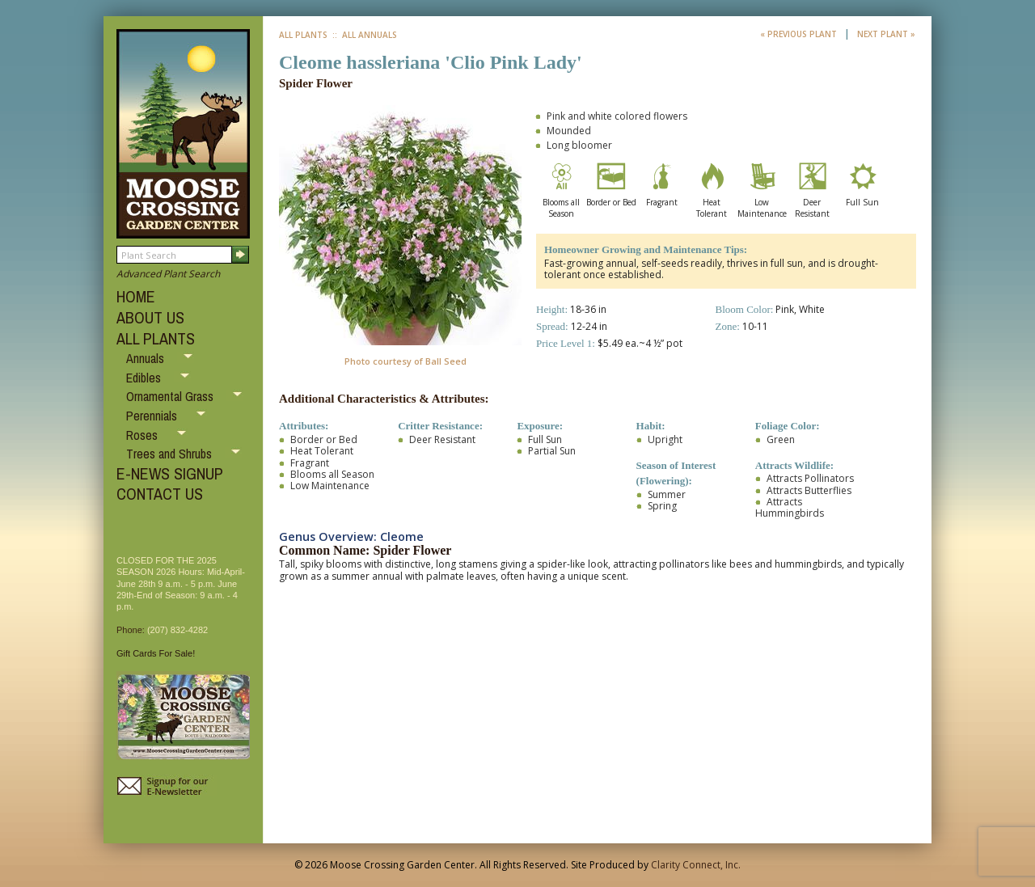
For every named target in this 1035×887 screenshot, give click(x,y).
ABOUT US (150, 317)
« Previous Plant (799, 34)
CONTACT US (159, 494)
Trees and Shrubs (170, 454)
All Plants (303, 34)
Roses (143, 435)
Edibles (145, 377)
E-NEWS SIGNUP (169, 473)
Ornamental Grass (171, 396)
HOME (135, 296)
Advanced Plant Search (168, 274)
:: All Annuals (363, 34)
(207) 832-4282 (177, 630)
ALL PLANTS (155, 338)
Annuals (146, 358)
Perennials (153, 415)
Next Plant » (886, 34)
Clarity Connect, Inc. (696, 865)
